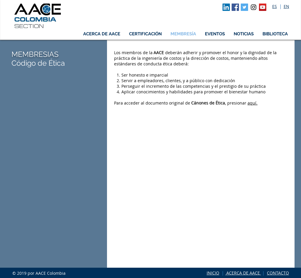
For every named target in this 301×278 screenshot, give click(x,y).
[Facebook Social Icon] (235, 7)
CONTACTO (278, 273)
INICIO (213, 273)
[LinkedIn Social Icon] (226, 7)
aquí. (252, 103)
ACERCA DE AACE (243, 273)
